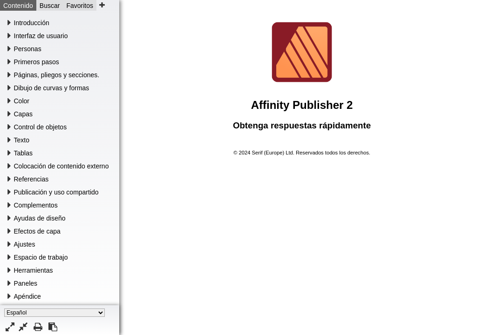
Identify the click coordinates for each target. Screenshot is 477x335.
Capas (23, 114)
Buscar (50, 5)
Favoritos (79, 5)
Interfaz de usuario (41, 36)
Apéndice (27, 296)
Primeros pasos (36, 62)
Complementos (36, 205)
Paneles (26, 283)
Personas (27, 49)
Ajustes (24, 244)
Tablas (23, 153)
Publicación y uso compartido (56, 192)
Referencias (31, 179)
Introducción (31, 23)
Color (21, 101)
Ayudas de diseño (40, 218)
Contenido (18, 5)
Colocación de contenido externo (61, 166)
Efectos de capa (37, 231)
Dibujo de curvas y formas (51, 88)
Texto (21, 140)
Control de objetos (40, 127)
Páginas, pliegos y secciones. (57, 75)
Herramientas (33, 270)
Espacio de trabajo (41, 257)
